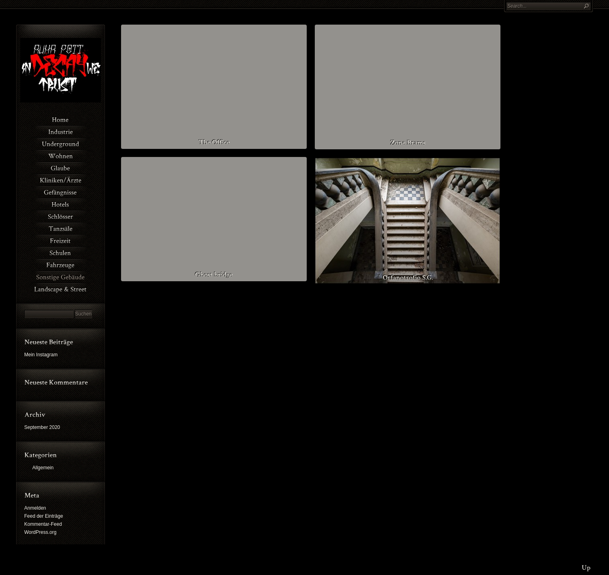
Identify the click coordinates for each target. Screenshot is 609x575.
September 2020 (42, 427)
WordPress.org (40, 532)
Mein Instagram (41, 355)
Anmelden (35, 508)
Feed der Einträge (43, 516)
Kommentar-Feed (43, 524)
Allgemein (43, 467)
